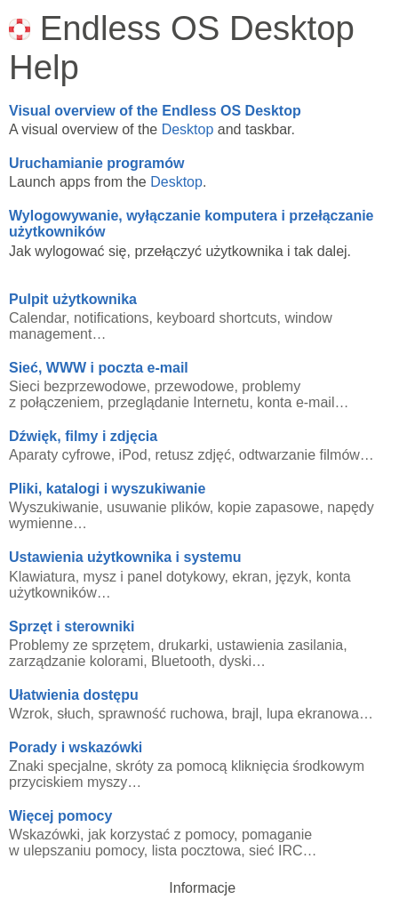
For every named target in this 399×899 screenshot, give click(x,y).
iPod (133, 454)
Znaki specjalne (58, 766)
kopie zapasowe (269, 507)
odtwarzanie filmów (299, 454)
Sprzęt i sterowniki (71, 626)
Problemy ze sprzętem (79, 645)
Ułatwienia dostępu (74, 694)
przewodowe (195, 386)
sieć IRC (275, 850)
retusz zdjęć (193, 454)
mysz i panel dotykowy (154, 576)
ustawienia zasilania (280, 645)
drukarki (183, 645)
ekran (249, 576)
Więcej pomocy (60, 815)
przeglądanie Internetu (178, 402)
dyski (235, 661)
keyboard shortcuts (216, 317)
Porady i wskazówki (75, 747)
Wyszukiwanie (54, 507)
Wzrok (29, 713)
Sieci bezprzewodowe (78, 386)
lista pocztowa (197, 850)
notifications (111, 317)
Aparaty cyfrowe (60, 454)
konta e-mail (295, 402)
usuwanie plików (158, 507)
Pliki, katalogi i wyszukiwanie (107, 488)
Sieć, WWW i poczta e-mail (98, 367)
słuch (73, 713)
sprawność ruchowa (160, 713)
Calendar (37, 317)
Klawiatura (42, 576)
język (291, 576)
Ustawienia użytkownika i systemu (125, 557)
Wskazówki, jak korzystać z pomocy (121, 834)
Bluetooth (181, 661)
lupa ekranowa (313, 713)
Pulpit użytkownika (73, 299)
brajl (245, 713)
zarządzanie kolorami (76, 661)
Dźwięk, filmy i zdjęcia (83, 436)
